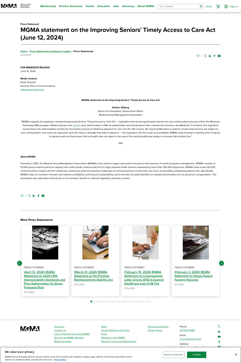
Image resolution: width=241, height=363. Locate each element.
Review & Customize (174, 354)
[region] (120, 355)
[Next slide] (221, 263)
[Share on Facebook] (214, 55)
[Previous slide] (19, 263)
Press (104, 334)
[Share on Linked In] (210, 55)
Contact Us (60, 330)
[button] (218, 7)
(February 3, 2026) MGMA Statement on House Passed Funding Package (193, 276)
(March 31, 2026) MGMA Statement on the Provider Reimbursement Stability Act (93, 276)
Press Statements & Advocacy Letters (50, 51)
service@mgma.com (190, 339)
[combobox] (178, 6)
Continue (197, 354)
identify (77, 125)
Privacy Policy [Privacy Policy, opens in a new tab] (60, 360)
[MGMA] (16, 6)
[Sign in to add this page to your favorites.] (198, 55)
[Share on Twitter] (205, 55)
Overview (59, 326)
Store (104, 326)
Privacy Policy (155, 330)
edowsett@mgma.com (32, 89)
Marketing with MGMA (113, 337)
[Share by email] (219, 55)
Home (23, 51)
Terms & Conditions (158, 326)
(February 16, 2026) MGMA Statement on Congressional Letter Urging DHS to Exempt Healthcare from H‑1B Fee (144, 277)
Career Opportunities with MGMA (72, 334)
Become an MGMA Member (69, 337)
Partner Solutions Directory (115, 330)
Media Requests (62, 341)
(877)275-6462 (187, 330)
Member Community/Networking (118, 341)
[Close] (236, 354)
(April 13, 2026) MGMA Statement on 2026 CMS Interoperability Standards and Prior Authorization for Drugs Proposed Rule (44, 279)
